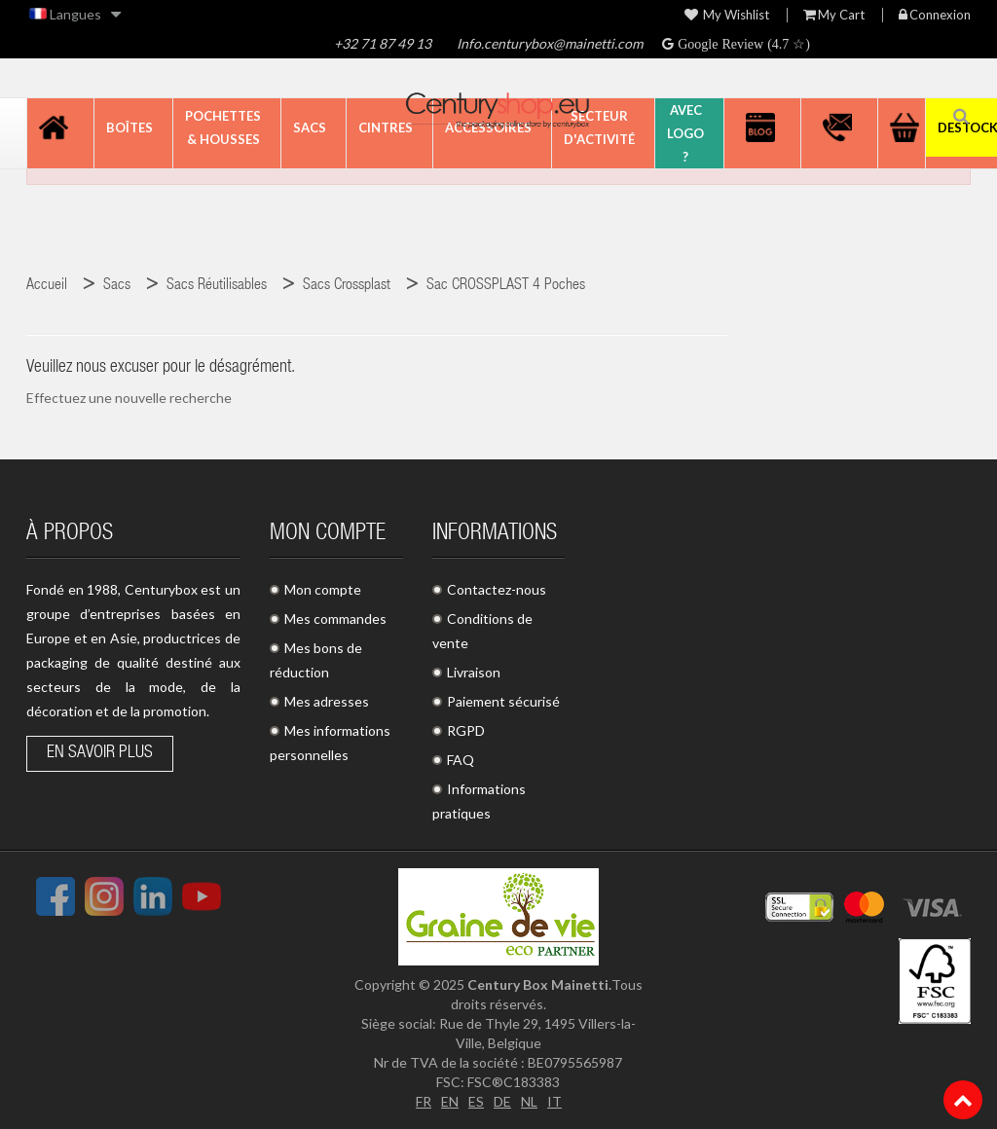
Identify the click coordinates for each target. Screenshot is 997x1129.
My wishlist (726, 15)
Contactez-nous (496, 589)
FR (423, 1101)
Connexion (935, 15)
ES (476, 1101)
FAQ (460, 759)
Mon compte (322, 589)
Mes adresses (326, 701)
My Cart (834, 15)
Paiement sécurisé (503, 701)
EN (450, 1101)
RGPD (466, 730)
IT (554, 1101)
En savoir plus (100, 753)
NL (529, 1101)
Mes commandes (335, 618)
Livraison (473, 672)
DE (502, 1101)
